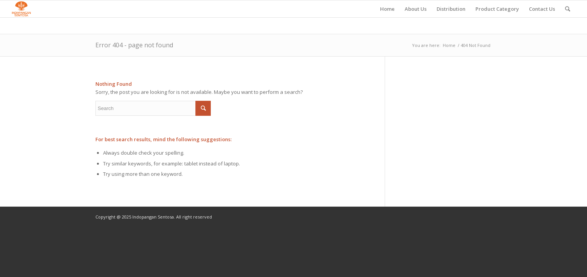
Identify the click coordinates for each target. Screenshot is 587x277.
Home (449, 45)
